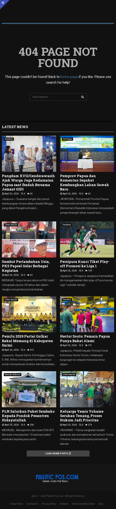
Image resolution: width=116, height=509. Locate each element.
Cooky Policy (16, 504)
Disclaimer (32, 504)
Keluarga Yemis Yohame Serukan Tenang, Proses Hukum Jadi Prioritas (81, 416)
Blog (100, 504)
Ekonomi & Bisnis (12, 374)
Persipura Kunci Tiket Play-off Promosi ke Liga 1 (85, 263)
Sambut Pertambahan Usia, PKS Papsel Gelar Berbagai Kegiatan (26, 266)
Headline (9, 139)
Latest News (15, 126)
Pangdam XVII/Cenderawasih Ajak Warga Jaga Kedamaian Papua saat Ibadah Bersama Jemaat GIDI (28, 182)
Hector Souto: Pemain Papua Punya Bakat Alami (85, 338)
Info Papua (67, 139)
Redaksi (64, 504)
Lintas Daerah (11, 225)
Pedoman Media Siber (83, 504)
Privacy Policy (49, 504)
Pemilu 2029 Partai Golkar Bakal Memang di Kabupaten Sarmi (27, 340)
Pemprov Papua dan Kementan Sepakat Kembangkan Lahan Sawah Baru (84, 182)
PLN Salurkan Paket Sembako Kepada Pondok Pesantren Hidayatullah (28, 416)
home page (69, 77)
